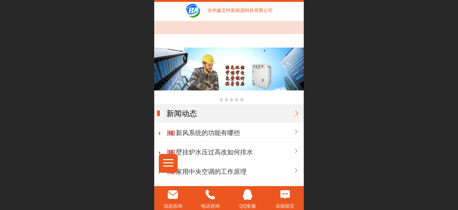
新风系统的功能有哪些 (208, 132)
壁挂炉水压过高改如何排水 (214, 152)
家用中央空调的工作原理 (211, 171)
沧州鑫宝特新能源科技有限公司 (240, 10)
